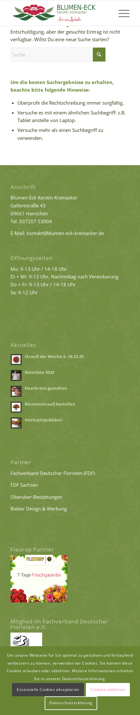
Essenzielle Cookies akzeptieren (48, 689)
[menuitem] (121, 13)
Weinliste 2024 (39, 372)
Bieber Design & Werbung (38, 508)
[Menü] (121, 13)
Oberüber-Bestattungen (36, 497)
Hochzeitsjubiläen (43, 420)
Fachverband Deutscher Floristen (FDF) (52, 473)
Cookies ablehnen (108, 689)
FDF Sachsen (24, 485)
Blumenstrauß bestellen (50, 404)
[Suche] (57, 55)
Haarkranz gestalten (46, 388)
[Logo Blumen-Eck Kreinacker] (58, 13)
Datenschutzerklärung (70, 702)
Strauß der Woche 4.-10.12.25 (54, 356)
